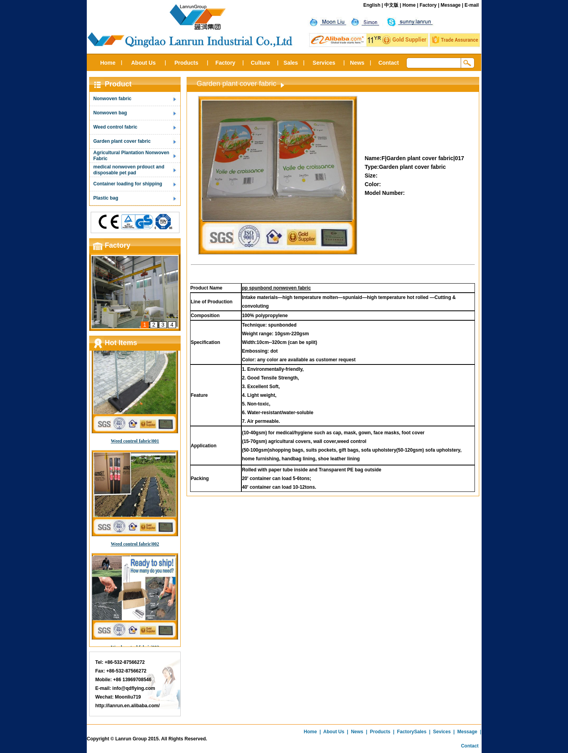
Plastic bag (105, 198)
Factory (428, 5)
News (357, 63)
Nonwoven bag (110, 113)
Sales (291, 63)
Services (324, 63)
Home (408, 5)
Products (186, 63)
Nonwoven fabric (112, 98)
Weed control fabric (115, 127)
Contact (388, 63)
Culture (260, 63)
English (371, 5)
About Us (143, 63)
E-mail (472, 5)
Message (451, 5)
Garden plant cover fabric (122, 141)
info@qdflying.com (133, 688)
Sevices (442, 731)
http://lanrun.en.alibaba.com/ (127, 705)
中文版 (391, 5)
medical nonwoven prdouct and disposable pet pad (128, 170)
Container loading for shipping (128, 184)
